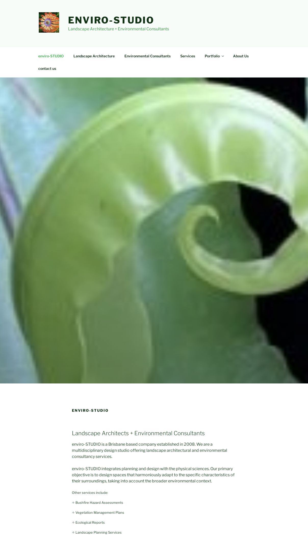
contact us (47, 68)
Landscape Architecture (94, 56)
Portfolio (215, 56)
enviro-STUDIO (111, 20)
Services (187, 56)
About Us (241, 56)
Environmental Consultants (147, 56)
